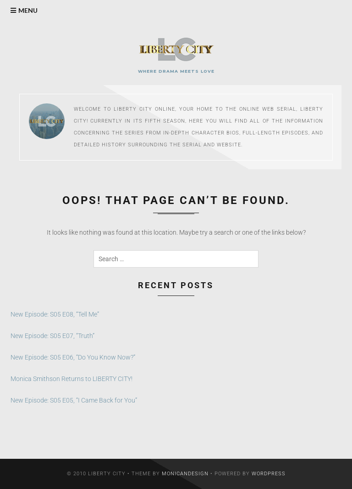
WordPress (269, 474)
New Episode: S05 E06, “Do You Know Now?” (73, 357)
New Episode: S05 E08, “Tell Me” (55, 314)
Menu (28, 10)
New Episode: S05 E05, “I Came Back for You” (74, 400)
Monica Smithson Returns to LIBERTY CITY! (71, 378)
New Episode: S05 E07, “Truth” (52, 335)
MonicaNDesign (185, 474)
